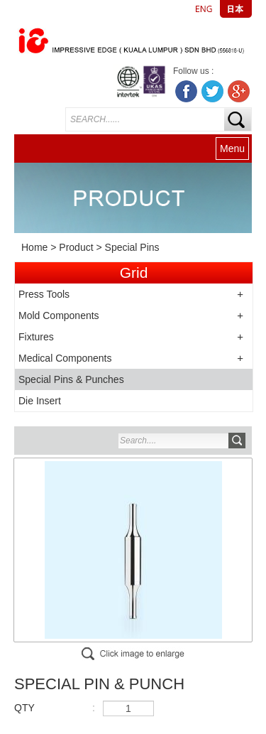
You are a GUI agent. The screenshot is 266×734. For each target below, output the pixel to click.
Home (34, 247)
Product (76, 247)
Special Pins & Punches (71, 379)
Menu (232, 148)
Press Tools (44, 294)
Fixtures (36, 336)
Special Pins (132, 247)
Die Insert (39, 400)
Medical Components (65, 358)
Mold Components (58, 315)
